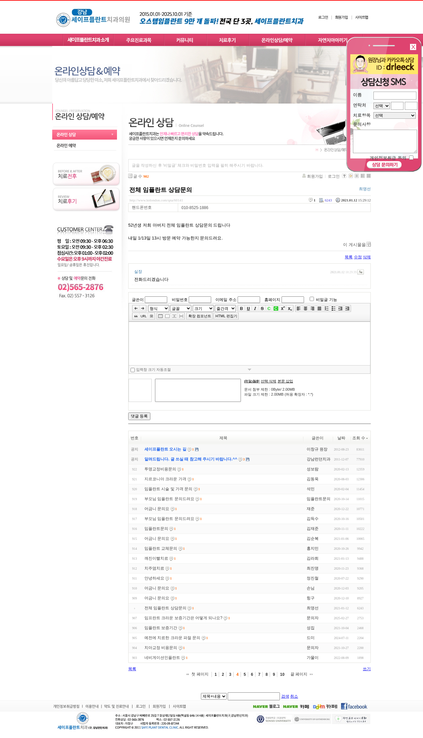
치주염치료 (154, 568)
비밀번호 (180, 299)
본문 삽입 (285, 381)
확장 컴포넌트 (199, 316)
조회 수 (360, 438)
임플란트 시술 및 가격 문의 (168, 489)
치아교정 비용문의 (160, 647)
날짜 (341, 438)
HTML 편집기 (226, 316)
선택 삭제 (268, 381)
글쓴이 (138, 299)
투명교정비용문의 (160, 469)
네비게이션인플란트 (162, 657)
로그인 (334, 176)
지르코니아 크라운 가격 (165, 479)
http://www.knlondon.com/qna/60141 (156, 200)
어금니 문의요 (156, 508)
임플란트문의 (156, 528)
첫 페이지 (199, 674)
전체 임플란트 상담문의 (160, 190)
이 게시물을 (354, 244)
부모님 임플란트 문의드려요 (169, 499)
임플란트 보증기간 (160, 628)
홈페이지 (272, 299)
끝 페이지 (298, 674)
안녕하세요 (154, 578)
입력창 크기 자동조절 (151, 370)
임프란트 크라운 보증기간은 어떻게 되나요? (183, 618)
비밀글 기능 (326, 299)
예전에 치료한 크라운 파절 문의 (172, 637)
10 (282, 674)
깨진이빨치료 (156, 558)
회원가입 (315, 176)
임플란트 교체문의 (160, 548)
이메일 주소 (225, 299)
